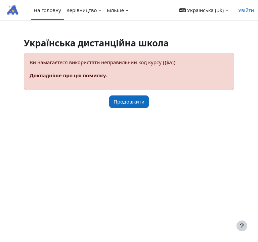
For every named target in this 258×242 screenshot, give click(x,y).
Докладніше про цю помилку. (68, 75)
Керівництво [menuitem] (82, 10)
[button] (203, 10)
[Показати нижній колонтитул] (241, 225)
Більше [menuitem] (115, 10)
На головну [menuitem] (47, 10)
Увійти (246, 10)
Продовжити (129, 101)
